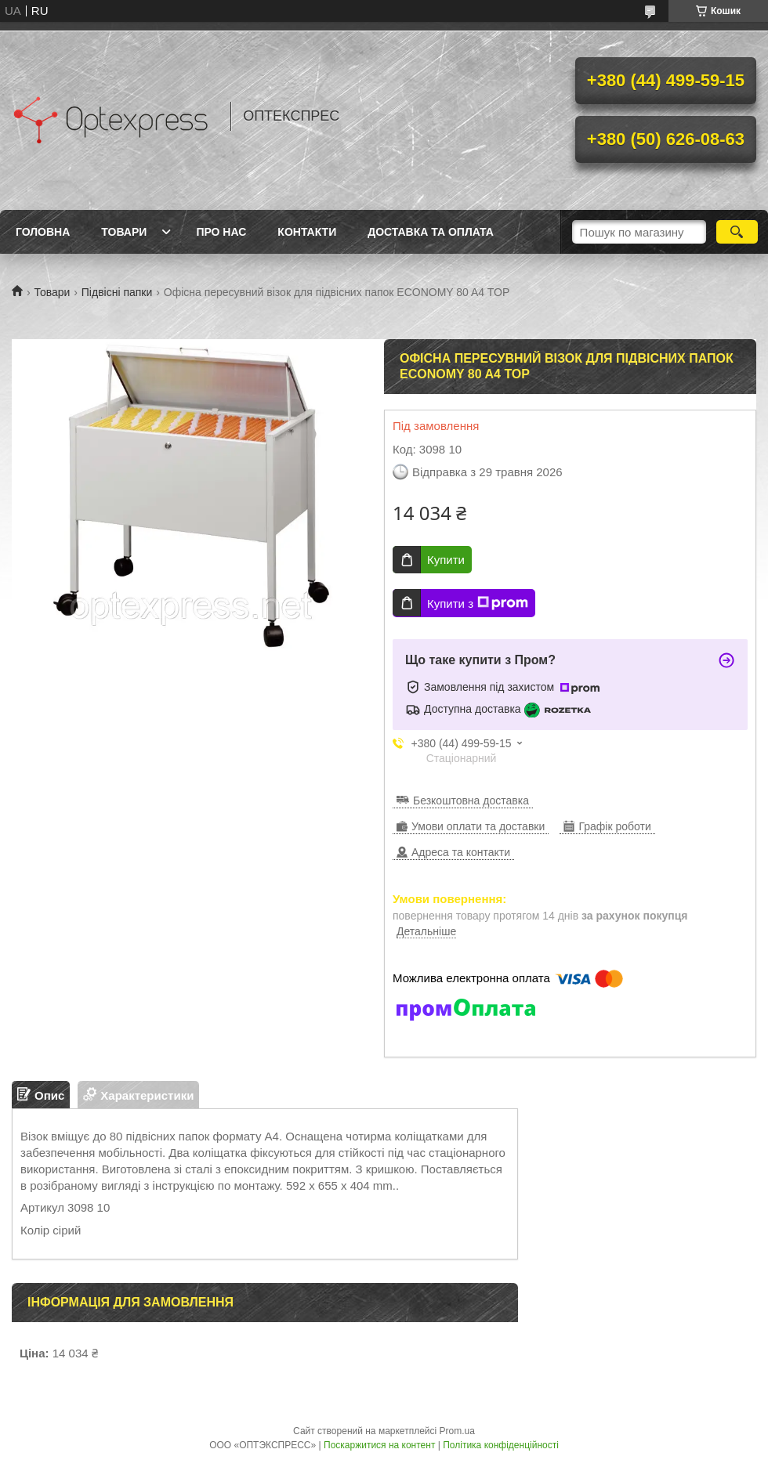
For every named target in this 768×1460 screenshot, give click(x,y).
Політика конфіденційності (501, 1445)
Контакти (306, 232)
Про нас (221, 232)
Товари (124, 232)
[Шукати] (737, 232)
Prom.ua (457, 1431)
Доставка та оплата (431, 232)
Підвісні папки (117, 292)
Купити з (477, 603)
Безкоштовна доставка (471, 800)
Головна (43, 232)
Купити (446, 559)
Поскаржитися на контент (379, 1445)
